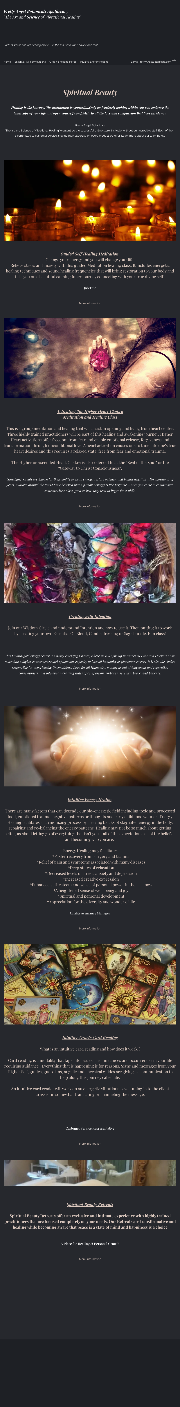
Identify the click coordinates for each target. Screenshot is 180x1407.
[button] (174, 61)
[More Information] (90, 303)
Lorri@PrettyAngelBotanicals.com (151, 61)
